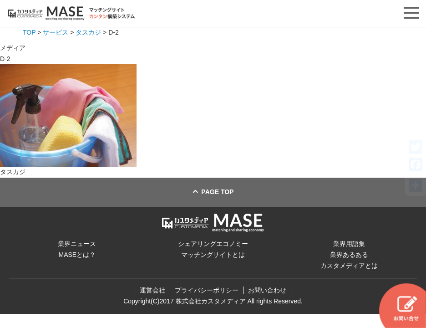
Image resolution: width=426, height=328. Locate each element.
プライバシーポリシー (206, 290)
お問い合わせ (267, 290)
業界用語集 (349, 243)
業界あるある (349, 254)
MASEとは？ (77, 254)
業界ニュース (77, 243)
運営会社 (152, 290)
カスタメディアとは (349, 265)
